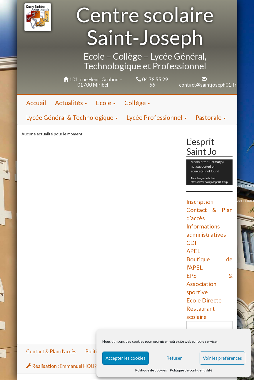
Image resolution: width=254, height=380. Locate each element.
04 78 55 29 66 (155, 82)
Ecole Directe (204, 300)
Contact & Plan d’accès (51, 351)
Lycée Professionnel (156, 117)
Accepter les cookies (126, 358)
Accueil (36, 102)
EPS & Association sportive (209, 283)
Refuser (174, 358)
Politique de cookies (151, 370)
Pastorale (210, 117)
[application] (209, 172)
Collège (137, 102)
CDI (191, 242)
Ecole (106, 102)
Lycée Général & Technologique (72, 117)
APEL (193, 251)
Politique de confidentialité (191, 370)
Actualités (71, 102)
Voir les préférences (222, 358)
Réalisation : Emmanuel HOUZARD (67, 366)
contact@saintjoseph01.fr (208, 85)
